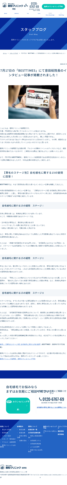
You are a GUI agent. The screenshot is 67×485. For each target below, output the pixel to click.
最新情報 (61, 431)
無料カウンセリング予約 (53, 6)
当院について (4, 426)
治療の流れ (23, 440)
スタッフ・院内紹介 (9, 439)
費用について (32, 426)
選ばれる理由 (6, 429)
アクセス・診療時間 (9, 442)
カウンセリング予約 (18, 405)
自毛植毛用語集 (35, 443)
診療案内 (20, 426)
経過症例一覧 (32, 429)
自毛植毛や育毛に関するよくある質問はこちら (51, 407)
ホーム (5, 53)
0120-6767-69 (34, 5)
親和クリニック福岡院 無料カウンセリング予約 (17, 359)
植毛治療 (22, 429)
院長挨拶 (5, 433)
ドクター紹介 (6, 436)
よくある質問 (34, 447)
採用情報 (61, 434)
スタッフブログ (14, 53)
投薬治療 (22, 433)
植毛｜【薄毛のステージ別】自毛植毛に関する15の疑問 (20, 344)
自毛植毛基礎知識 (34, 433)
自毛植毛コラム (35, 440)
